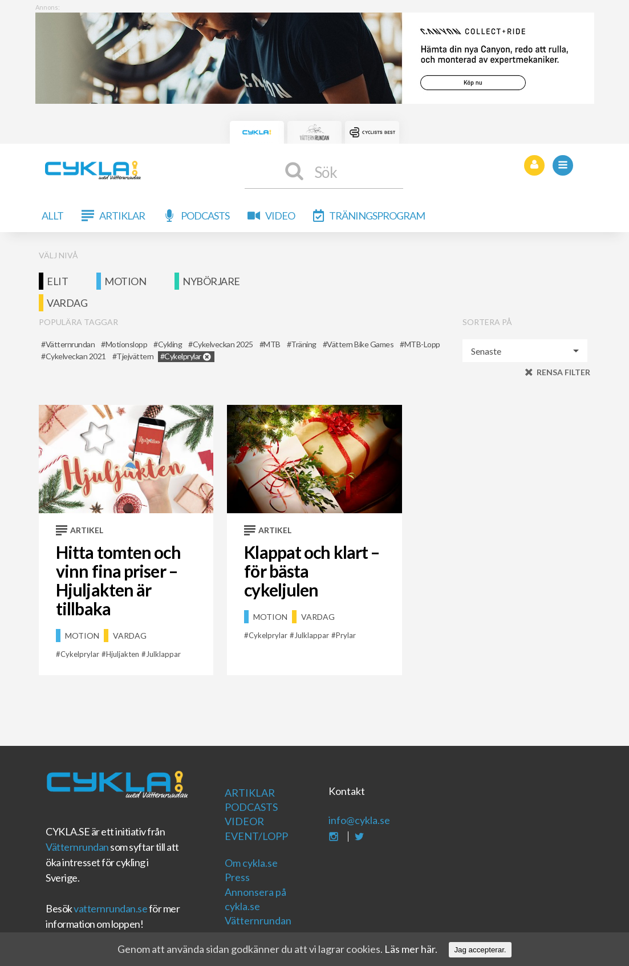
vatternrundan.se (110, 908)
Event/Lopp (256, 836)
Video (280, 215)
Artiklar (122, 215)
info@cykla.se (359, 820)
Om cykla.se (251, 863)
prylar (346, 635)
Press (237, 877)
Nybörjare (211, 281)
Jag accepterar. (480, 949)
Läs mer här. (410, 949)
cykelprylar (79, 654)
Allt (52, 215)
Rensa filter (563, 372)
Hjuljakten (122, 654)
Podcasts (205, 215)
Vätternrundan (77, 847)
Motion (125, 281)
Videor (244, 821)
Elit (57, 281)
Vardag (67, 303)
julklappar (163, 654)
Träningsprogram (377, 215)
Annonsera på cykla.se (255, 899)
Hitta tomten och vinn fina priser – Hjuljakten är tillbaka (118, 580)
